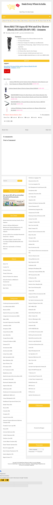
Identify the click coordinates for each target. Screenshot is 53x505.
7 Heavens (31, 372)
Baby (4, 319)
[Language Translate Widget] (36, 449)
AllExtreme (6, 388)
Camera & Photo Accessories (36, 293)
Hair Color (31, 360)
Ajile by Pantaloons (34, 395)
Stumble (34, 117)
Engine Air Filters (33, 281)
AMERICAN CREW (8, 394)
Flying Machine (33, 259)
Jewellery (5, 325)
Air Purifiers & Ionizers (35, 331)
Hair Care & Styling (34, 287)
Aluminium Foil (33, 212)
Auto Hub (5, 334)
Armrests (31, 325)
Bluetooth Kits (33, 181)
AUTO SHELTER (33, 328)
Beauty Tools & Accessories (36, 231)
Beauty (7, 114)
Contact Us (6, 266)
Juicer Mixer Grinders (9, 441)
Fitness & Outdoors (8, 341)
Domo (4, 428)
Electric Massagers (34, 319)
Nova (20, 114)
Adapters (31, 200)
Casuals (5, 410)
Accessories (6, 347)
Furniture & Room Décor (35, 344)
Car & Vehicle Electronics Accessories (38, 250)
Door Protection (33, 247)
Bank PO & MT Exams (34, 369)
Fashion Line (6, 438)
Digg (40, 117)
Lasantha (28, 463)
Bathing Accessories (34, 334)
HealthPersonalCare (34, 338)
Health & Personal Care (9, 312)
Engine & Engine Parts (35, 303)
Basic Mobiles (7, 360)
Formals (5, 413)
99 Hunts (31, 391)
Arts (30, 363)
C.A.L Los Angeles (33, 184)
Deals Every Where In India (34, 4)
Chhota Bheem (33, 241)
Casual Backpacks (8, 398)
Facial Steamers (33, 206)
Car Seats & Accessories (35, 300)
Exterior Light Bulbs (34, 341)
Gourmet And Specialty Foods (36, 366)
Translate (38, 451)
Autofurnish (6, 350)
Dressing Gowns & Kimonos (36, 215)
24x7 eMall (32, 306)
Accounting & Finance (35, 376)
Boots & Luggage (7, 447)
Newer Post (5, 129)
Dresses (5, 344)
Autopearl (6, 328)
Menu (26, 16)
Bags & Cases (6, 457)
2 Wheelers (32, 277)
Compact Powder (33, 222)
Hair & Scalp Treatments (9, 450)
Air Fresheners (7, 369)
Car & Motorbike (7, 306)
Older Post (48, 129)
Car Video (31, 196)
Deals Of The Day (7, 20)
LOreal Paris (6, 353)
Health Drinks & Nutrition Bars (11, 376)
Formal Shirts (7, 338)
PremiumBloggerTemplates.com (38, 463)
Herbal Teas (6, 404)
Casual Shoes (32, 296)
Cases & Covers (7, 417)
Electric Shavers (14, 114)
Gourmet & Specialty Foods (10, 322)
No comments (45, 114)
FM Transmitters (33, 274)
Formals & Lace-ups (8, 425)
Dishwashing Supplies (35, 209)
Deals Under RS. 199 (45, 20)
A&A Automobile (7, 357)
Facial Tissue (32, 322)
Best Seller (6, 287)
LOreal (30, 290)
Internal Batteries (8, 431)
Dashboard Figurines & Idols (10, 401)
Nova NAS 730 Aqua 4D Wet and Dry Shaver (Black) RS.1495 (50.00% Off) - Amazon (26, 28)
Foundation (32, 190)
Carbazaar (31, 265)
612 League (6, 366)
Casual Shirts (6, 331)
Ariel (30, 347)
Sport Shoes (6, 363)
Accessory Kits (7, 379)
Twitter (20, 117)
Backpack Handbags (34, 268)
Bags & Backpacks (33, 350)
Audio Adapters (7, 454)
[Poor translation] (7, 480)
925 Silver (31, 388)
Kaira (4, 407)
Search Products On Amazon (10, 276)
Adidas (30, 244)
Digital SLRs (6, 385)
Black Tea (31, 234)
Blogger (42, 428)
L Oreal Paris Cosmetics (35, 379)
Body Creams (32, 228)
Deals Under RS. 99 (34, 20)
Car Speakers (32, 353)
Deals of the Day (7, 284)
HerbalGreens (32, 382)
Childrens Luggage (34, 177)
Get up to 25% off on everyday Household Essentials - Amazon (13, 196)
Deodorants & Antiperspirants (11, 391)
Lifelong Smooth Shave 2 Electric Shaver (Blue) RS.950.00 (23, 88)
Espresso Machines (34, 357)
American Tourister (34, 193)
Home (26, 129)
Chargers (31, 237)
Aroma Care (32, 218)
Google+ (27, 117)
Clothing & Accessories (9, 303)
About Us (5, 263)
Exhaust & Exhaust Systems (36, 203)
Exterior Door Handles (34, 284)
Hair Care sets (32, 225)
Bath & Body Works (34, 312)
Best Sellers (25, 20)
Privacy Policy (7, 270)
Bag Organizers (33, 262)
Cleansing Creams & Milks (36, 271)
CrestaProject (15, 463)
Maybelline (6, 372)
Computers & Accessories (9, 315)
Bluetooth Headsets (8, 382)
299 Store (31, 385)
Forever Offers (16, 20)
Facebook (14, 117)
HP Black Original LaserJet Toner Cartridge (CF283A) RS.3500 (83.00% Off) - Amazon (13, 241)
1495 (7, 71)
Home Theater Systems (9, 444)
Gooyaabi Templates (29, 464)
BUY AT (26, 60)
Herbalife (31, 309)
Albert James (32, 315)
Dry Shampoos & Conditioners (37, 187)
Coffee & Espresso (7, 435)
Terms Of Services (7, 273)
